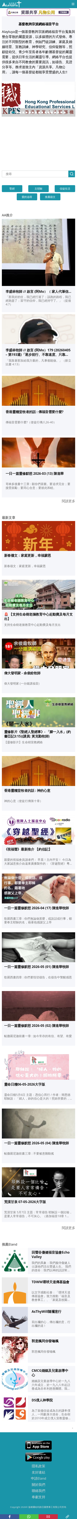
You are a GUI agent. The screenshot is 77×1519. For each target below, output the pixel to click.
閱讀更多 (68, 501)
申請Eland (38, 1478)
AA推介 (7, 215)
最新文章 (8, 517)
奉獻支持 (38, 1497)
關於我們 (38, 1484)
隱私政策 (38, 1466)
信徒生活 (65, 188)
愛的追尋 (27, 197)
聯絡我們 (38, 1490)
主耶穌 (38, 188)
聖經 (12, 188)
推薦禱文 (50, 197)
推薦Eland (9, 1244)
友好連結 (38, 1472)
